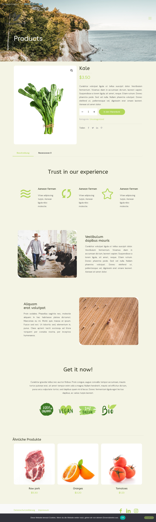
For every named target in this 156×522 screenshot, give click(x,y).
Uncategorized (97, 119)
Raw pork (34, 488)
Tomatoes (121, 488)
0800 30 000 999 (33, 4)
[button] (72, 70)
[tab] (23, 153)
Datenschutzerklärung (24, 510)
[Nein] (149, 517)
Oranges (78, 488)
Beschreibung (23, 153)
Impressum (43, 510)
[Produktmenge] (88, 111)
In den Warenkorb (112, 111)
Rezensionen (45, 153)
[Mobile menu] (150, 18)
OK (122, 518)
